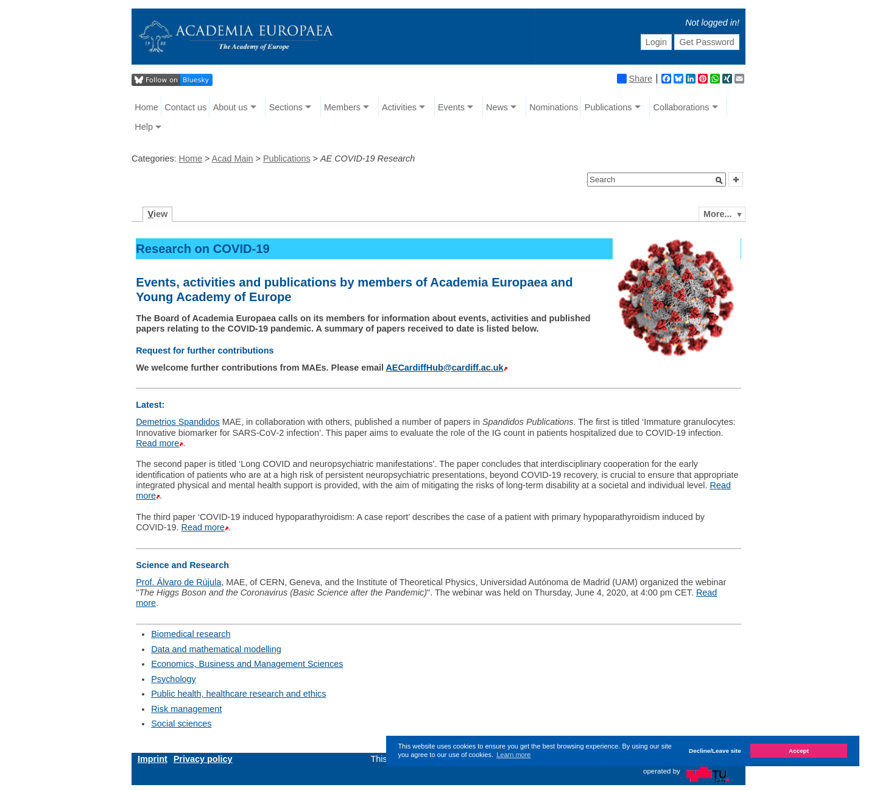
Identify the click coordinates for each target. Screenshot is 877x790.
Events (451, 107)
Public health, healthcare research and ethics (238, 694)
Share (634, 79)
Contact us (185, 107)
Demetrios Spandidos (178, 422)
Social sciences (181, 723)
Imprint (152, 759)
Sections (286, 107)
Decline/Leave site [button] (715, 750)
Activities (399, 107)
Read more (157, 443)
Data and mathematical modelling (216, 649)
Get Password (706, 42)
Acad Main (232, 158)
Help (144, 127)
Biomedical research (190, 634)
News (497, 107)
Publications (608, 107)
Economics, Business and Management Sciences (247, 664)
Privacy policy (203, 759)
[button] (719, 180)
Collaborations (681, 107)
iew (158, 214)
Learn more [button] (513, 754)
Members (342, 107)
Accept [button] (799, 750)
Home (146, 107)
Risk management (186, 709)
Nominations (553, 107)
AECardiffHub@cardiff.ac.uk (444, 367)
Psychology (173, 679)
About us (230, 107)
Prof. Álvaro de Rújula (178, 582)
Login (656, 42)
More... (717, 214)
